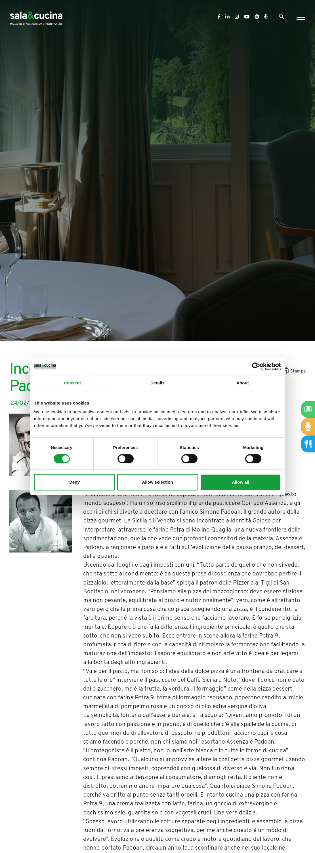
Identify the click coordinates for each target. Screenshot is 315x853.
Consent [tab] (72, 382)
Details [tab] (157, 382)
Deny (74, 482)
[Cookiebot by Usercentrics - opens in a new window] (256, 366)
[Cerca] (281, 17)
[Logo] (36, 17)
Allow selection (157, 482)
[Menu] (300, 17)
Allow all (240, 482)
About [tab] (242, 382)
